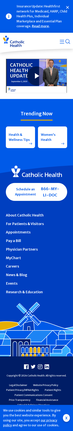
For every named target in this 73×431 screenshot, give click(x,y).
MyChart (13, 258)
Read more (40, 26)
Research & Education (24, 292)
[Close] (67, 7)
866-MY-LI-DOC (50, 191)
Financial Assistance (47, 399)
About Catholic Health (25, 215)
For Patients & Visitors (25, 224)
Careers (12, 266)
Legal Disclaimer (18, 385)
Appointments (18, 232)
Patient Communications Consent (34, 395)
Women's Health (48, 137)
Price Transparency (19, 399)
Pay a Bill (13, 240)
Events (12, 283)
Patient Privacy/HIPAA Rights (22, 390)
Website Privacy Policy (45, 385)
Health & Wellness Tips (19, 137)
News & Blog (16, 275)
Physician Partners (22, 249)
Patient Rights (53, 390)
